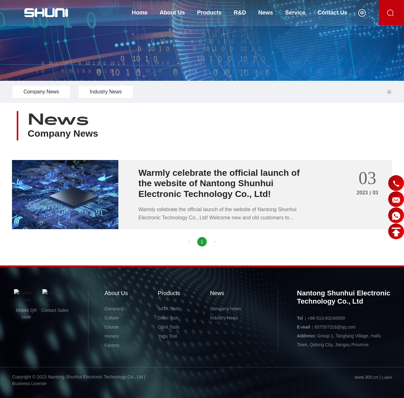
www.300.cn (366, 377)
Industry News (106, 91)
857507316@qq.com (335, 327)
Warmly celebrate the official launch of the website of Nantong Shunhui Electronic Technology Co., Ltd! (219, 183)
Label (387, 377)
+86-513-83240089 (326, 318)
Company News (41, 91)
